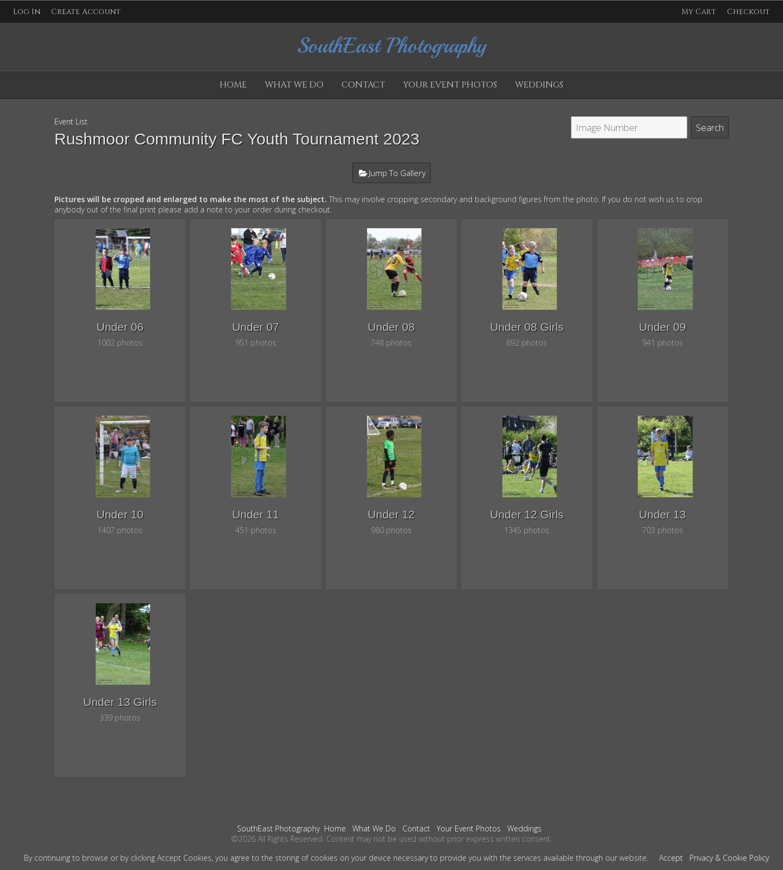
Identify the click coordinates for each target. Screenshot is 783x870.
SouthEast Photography (278, 828)
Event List (71, 121)
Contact (363, 85)
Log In (26, 12)
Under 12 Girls (526, 514)
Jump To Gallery (397, 172)
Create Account (86, 12)
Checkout (748, 12)
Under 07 (255, 327)
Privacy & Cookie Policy (729, 858)
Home (233, 85)
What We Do (294, 85)
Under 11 (255, 514)
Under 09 (662, 327)
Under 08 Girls (526, 327)
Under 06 (120, 327)
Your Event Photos (450, 85)
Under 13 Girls (120, 702)
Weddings (539, 85)
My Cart (699, 12)
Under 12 (391, 514)
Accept (671, 858)
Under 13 (662, 514)
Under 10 (120, 514)
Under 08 (391, 327)
